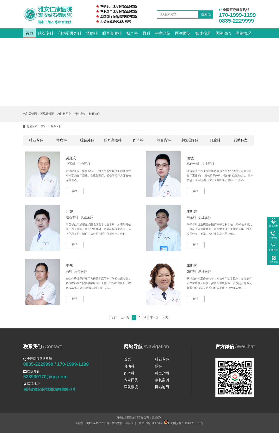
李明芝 (192, 266)
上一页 (125, 317)
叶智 (69, 212)
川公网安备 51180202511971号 (183, 423)
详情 (75, 191)
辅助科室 (241, 140)
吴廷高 (71, 158)
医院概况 (243, 33)
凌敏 (190, 158)
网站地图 (162, 387)
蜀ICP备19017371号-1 (99, 423)
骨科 (146, 33)
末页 (165, 317)
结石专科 (45, 33)
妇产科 (132, 33)
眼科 (158, 366)
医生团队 (183, 33)
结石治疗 (94, 113)
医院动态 (223, 33)
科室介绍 (162, 33)
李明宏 (192, 212)
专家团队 (131, 380)
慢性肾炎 (80, 113)
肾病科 (92, 33)
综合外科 (87, 140)
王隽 (69, 266)
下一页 (154, 317)
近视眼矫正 (47, 113)
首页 (29, 33)
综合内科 (164, 140)
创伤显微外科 (69, 33)
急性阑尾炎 (64, 113)
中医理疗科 (189, 140)
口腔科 (215, 140)
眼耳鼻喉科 (112, 33)
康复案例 (162, 380)
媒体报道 (203, 33)
